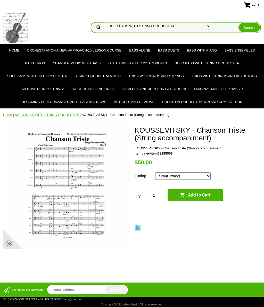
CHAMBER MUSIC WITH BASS (77, 63)
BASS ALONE (139, 50)
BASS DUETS (168, 50)
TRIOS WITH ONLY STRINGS (42, 89)
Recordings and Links (93, 89)
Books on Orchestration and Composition (202, 102)
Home (14, 50)
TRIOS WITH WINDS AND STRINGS (156, 76)
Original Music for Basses (219, 89)
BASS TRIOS (35, 63)
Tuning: (141, 176)
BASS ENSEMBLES (240, 50)
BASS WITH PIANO (202, 50)
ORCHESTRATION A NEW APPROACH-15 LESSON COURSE (74, 50)
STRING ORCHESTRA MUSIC (98, 76)
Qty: (138, 196)
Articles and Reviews (134, 102)
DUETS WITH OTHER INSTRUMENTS (137, 63)
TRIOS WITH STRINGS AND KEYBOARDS (224, 76)
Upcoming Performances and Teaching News (64, 102)
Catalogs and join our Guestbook (154, 89)
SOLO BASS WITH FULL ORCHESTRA (37, 76)
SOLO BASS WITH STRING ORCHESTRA (207, 63)
